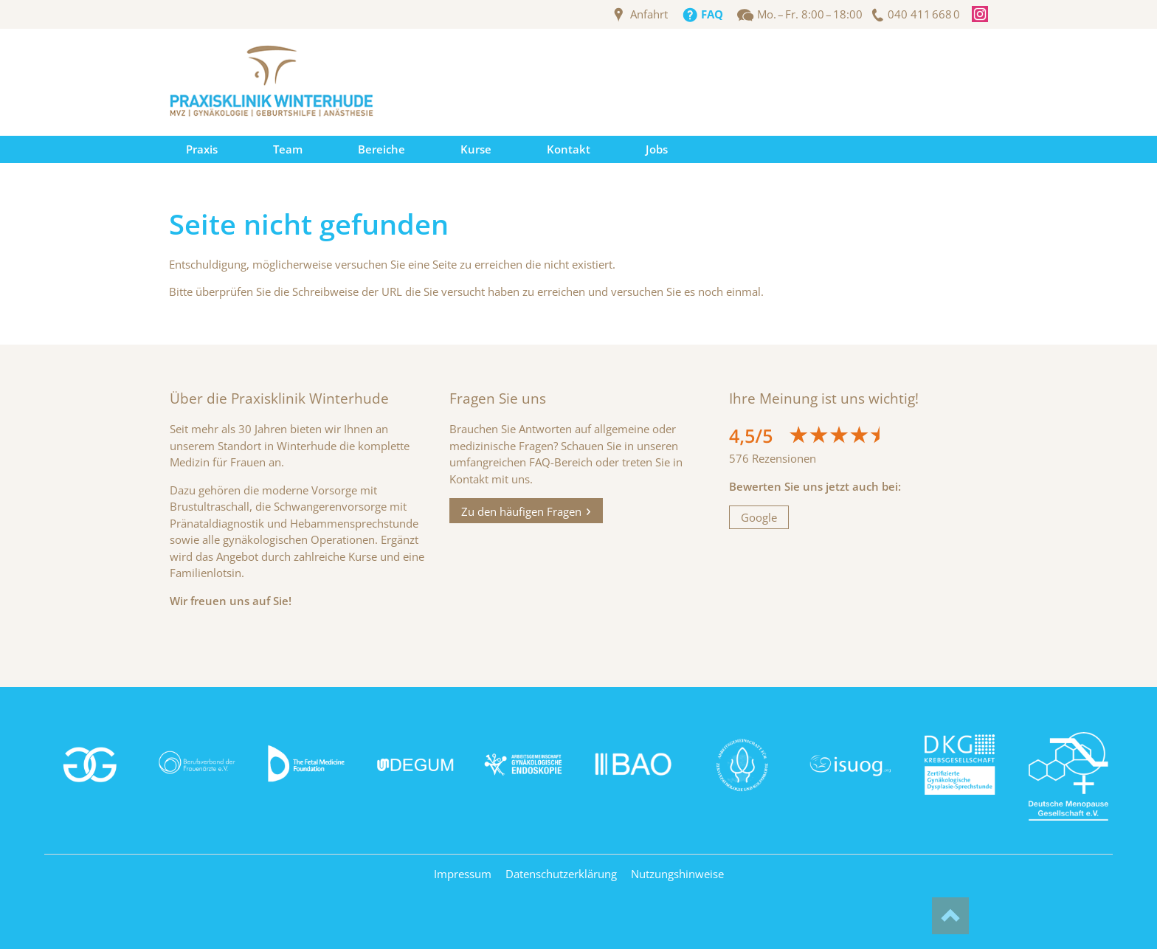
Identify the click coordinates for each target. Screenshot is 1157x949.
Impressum (462, 873)
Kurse (475, 149)
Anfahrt (649, 14)
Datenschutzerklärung (561, 873)
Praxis (202, 149)
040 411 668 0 (924, 14)
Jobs (657, 149)
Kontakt (568, 149)
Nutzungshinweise (677, 873)
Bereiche (381, 149)
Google (759, 517)
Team (288, 149)
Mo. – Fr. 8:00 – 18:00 (810, 14)
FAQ (712, 14)
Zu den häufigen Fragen (521, 510)
